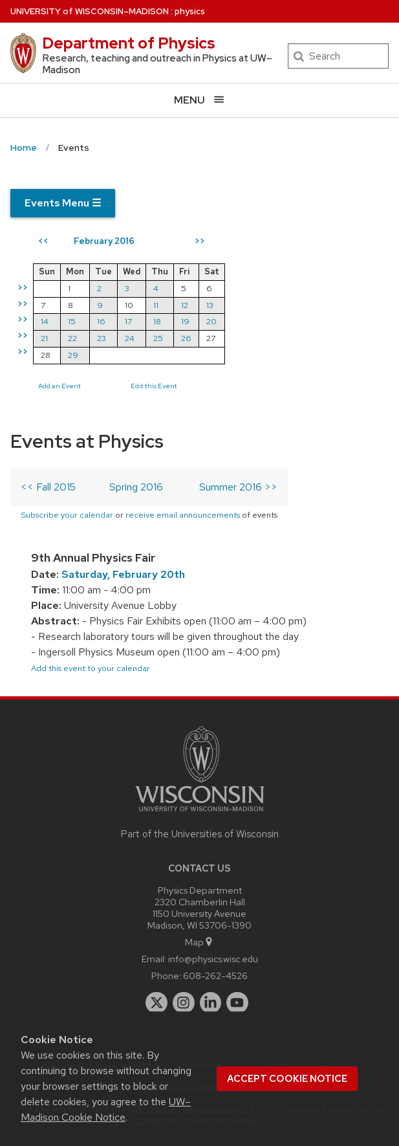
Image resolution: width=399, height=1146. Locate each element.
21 (44, 338)
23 (101, 338)
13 (209, 305)
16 (101, 321)
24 (129, 338)
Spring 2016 (136, 487)
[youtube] (237, 1003)
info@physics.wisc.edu (213, 959)
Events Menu (63, 203)
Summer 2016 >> (238, 487)
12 (184, 305)
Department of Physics (128, 43)
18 (157, 321)
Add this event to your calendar (90, 668)
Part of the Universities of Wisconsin (200, 834)
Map (199, 942)
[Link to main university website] (199, 814)
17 (128, 321)
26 (186, 338)
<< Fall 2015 (48, 487)
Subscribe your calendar (67, 514)
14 (44, 321)
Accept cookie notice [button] (287, 1078)
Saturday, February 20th (123, 574)
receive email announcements (182, 514)
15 (72, 321)
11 (155, 305)
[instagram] (184, 1003)
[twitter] (156, 1003)
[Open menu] (199, 100)
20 (211, 321)
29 (73, 354)
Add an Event (59, 385)
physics (190, 11)
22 (72, 338)
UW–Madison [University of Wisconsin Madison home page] (89, 11)
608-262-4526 (215, 975)
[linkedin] (211, 1003)
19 (185, 321)
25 (158, 338)
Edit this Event (154, 385)
